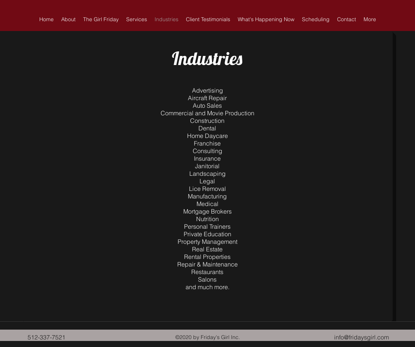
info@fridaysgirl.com (361, 337)
